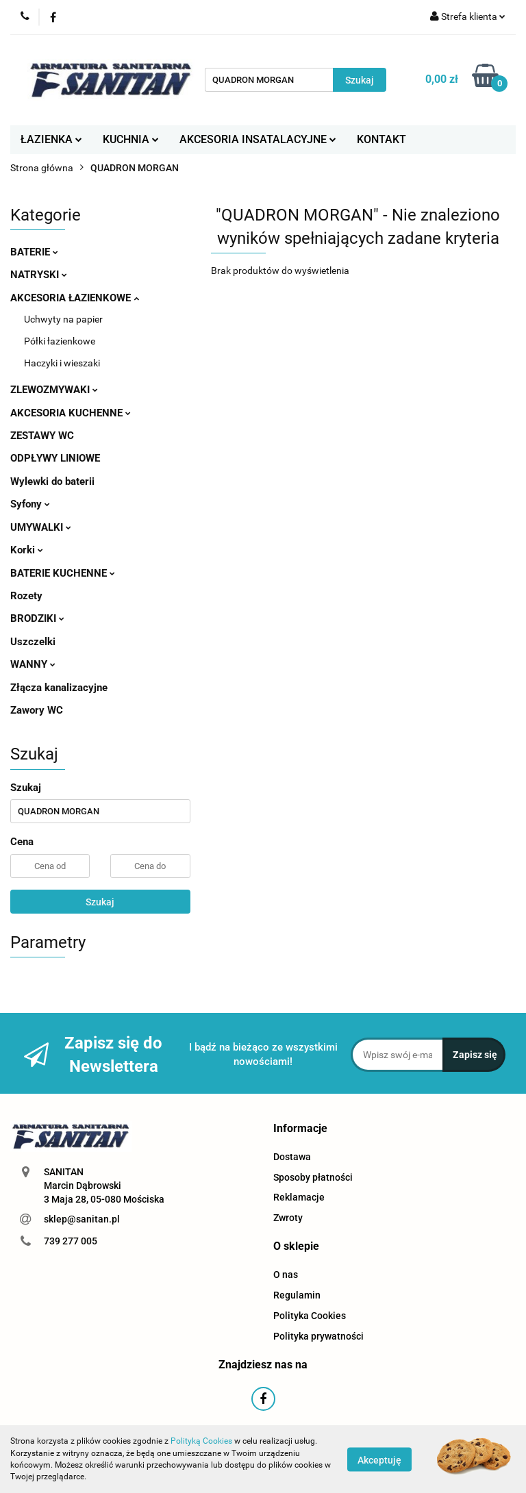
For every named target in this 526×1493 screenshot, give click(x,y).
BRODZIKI (37, 618)
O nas (285, 1274)
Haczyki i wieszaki (62, 362)
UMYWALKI (40, 527)
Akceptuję (379, 1459)
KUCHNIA (131, 139)
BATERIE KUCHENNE (62, 573)
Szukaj (100, 901)
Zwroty (288, 1217)
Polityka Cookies (309, 1315)
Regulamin (297, 1295)
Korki (26, 550)
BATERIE (34, 252)
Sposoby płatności (313, 1177)
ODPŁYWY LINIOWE (55, 458)
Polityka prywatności (318, 1336)
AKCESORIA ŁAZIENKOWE (74, 298)
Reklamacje (299, 1197)
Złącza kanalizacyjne (59, 687)
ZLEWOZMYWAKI (54, 390)
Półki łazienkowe (59, 341)
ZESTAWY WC (42, 435)
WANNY (32, 664)
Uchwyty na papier (63, 319)
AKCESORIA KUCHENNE (70, 413)
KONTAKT (381, 139)
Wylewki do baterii (52, 481)
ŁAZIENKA (51, 139)
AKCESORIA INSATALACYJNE (257, 139)
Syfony (30, 504)
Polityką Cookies (201, 1441)
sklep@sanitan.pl (82, 1219)
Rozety (26, 596)
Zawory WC (36, 710)
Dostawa (292, 1156)
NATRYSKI (38, 274)
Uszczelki (32, 642)
